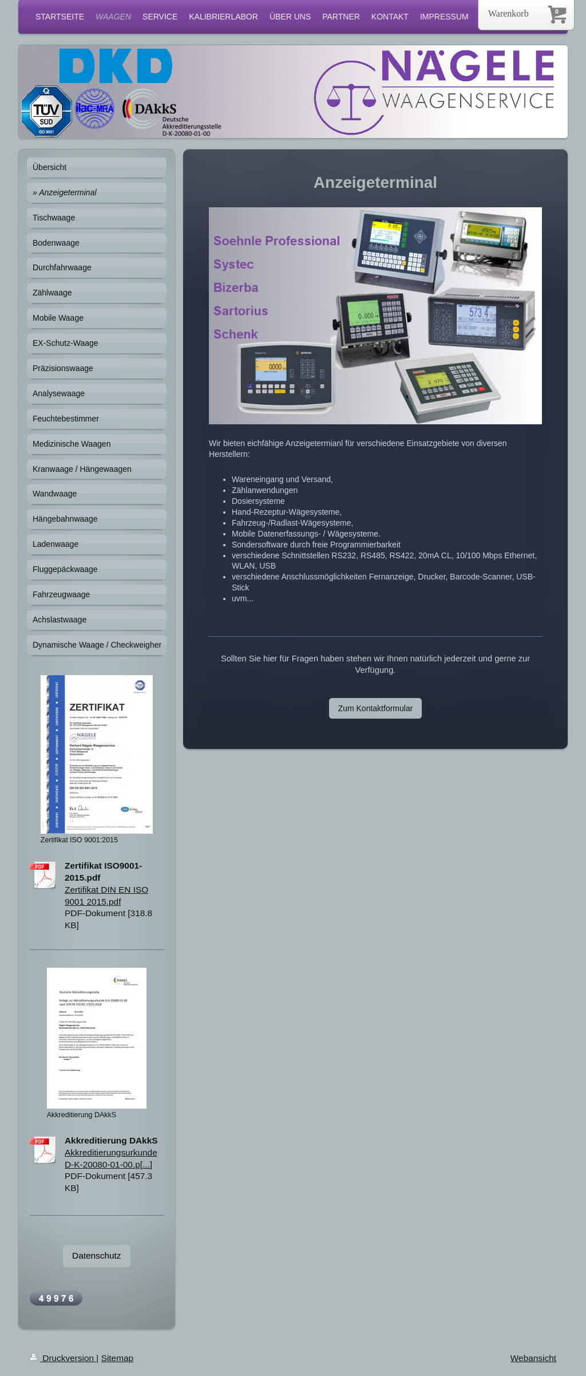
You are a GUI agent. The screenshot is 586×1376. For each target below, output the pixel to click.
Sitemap (117, 1358)
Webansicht (533, 1358)
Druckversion (63, 1358)
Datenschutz (96, 1255)
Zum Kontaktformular (375, 708)
